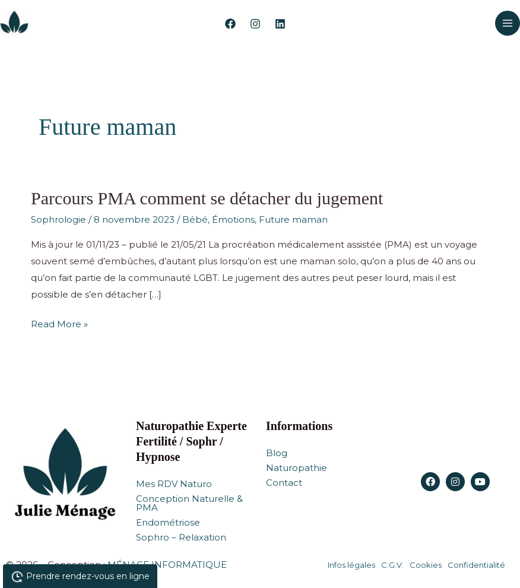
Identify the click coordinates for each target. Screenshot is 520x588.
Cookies (426, 565)
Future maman (293, 219)
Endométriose (168, 522)
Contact (284, 482)
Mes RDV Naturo (174, 483)
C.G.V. (392, 565)
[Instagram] (255, 23)
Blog (276, 453)
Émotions (233, 219)
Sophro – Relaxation (181, 537)
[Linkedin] (280, 23)
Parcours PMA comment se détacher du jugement (207, 198)
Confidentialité (476, 565)
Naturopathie (296, 467)
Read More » (59, 323)
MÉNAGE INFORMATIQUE (167, 564)
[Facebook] (230, 23)
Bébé (195, 219)
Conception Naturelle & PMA (189, 503)
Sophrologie (58, 219)
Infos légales (351, 565)
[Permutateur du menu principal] (508, 23)
